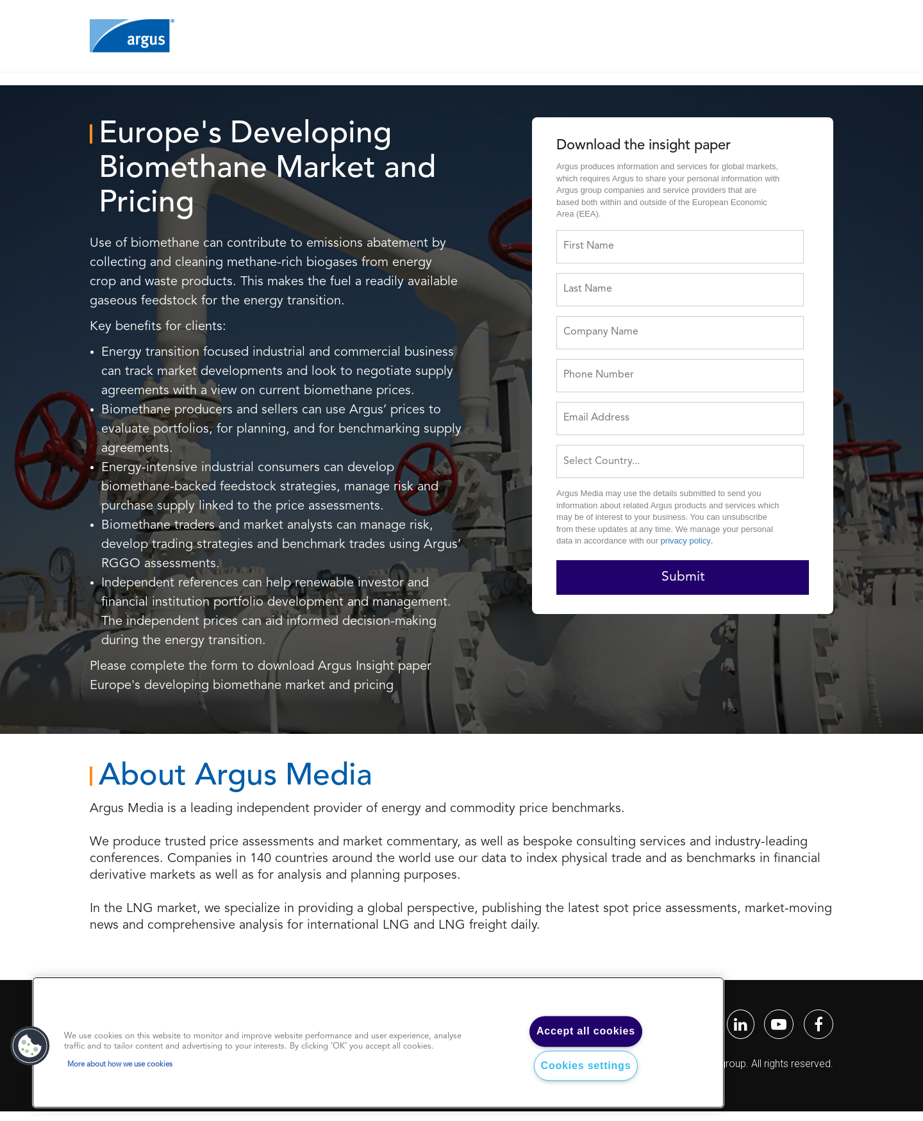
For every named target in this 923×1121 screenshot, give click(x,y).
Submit (682, 577)
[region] (378, 1043)
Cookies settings (586, 1065)
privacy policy (686, 540)
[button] (30, 1046)
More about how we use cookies (119, 1064)
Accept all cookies (585, 1031)
